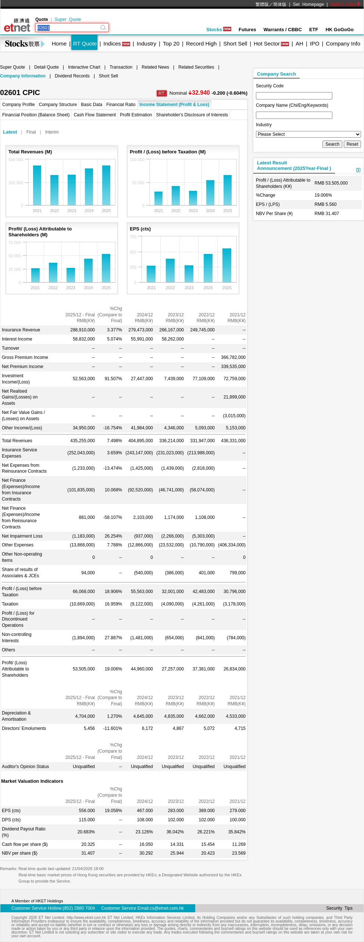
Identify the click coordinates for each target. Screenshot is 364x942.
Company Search (276, 74)
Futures (247, 29)
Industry (146, 43)
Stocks (218, 29)
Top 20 (171, 43)
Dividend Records (72, 76)
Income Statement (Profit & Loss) (174, 104)
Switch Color (346, 4)
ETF (313, 29)
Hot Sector (267, 43)
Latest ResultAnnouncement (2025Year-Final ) (294, 165)
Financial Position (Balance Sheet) (35, 114)
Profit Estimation (136, 114)
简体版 (279, 4)
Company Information (23, 76)
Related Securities (196, 67)
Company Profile (18, 104)
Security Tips (339, 908)
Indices (112, 43)
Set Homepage (308, 4)
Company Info (343, 43)
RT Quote (85, 43)
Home (59, 43)
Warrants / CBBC (283, 29)
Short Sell (235, 43)
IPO (315, 43)
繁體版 (262, 4)
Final (31, 132)
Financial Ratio (120, 104)
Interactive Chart (84, 67)
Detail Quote (46, 67)
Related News (155, 67)
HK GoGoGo (339, 29)
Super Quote (67, 19)
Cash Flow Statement (95, 114)
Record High (201, 43)
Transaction (121, 67)
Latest (10, 132)
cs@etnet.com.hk (167, 908)
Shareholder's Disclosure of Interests (192, 114)
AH (299, 43)
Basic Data (91, 104)
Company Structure (58, 104)
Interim (52, 132)
